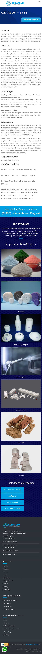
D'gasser (6, 623)
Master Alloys (8, 632)
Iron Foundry (12, 496)
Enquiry (6, 587)
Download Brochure (31, 20)
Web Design (19, 649)
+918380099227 (10, 538)
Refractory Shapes (9, 626)
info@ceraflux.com (11, 541)
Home (5, 566)
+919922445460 (10, 547)
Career (6, 584)
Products (6, 572)
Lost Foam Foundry (12, 508)
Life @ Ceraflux (8, 581)
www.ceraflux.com (10, 554)
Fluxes (5, 620)
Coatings (6, 635)
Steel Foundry (12, 502)
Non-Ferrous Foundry (12, 490)
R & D (5, 575)
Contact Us (7, 590)
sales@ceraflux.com (11, 550)
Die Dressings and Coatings (12, 629)
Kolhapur (38, 649)
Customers (7, 578)
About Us (6, 569)
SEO (27, 651)
